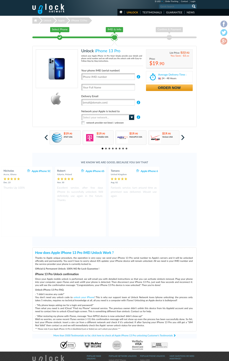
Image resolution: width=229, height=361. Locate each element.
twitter (187, 356)
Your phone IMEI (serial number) (100, 70)
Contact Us (174, 330)
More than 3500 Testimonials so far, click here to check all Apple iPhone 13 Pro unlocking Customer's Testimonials (113, 303)
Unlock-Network (48, 9)
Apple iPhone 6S (129, 171)
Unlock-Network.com (48, 328)
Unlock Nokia (92, 333)
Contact (184, 1)
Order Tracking (171, 1)
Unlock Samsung (93, 336)
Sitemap (172, 338)
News (191, 12)
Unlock (132, 12)
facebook (180, 356)
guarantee (174, 12)
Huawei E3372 (146, 331)
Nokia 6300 (145, 328)
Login (193, 1)
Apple (61, 20)
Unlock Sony (92, 344)
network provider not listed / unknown (105, 122)
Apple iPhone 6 (183, 171)
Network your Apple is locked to (100, 111)
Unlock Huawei (93, 331)
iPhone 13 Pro (79, 20)
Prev (46, 137)
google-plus (194, 356)
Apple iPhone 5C (75, 171)
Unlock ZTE (91, 341)
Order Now (169, 88)
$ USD (158, 1)
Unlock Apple (92, 339)
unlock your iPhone (84, 265)
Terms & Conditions (177, 333)
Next (183, 137)
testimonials (152, 12)
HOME (120, 12)
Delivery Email (89, 96)
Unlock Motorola (94, 346)
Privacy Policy (175, 336)
